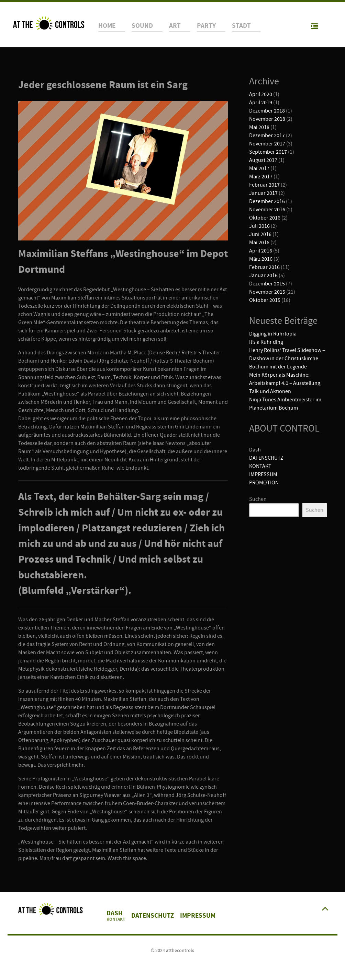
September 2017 (268, 152)
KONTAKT (260, 466)
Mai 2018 (259, 127)
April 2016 (260, 251)
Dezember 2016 (267, 201)
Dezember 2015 (267, 284)
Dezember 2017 (267, 135)
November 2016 (267, 210)
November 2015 (267, 292)
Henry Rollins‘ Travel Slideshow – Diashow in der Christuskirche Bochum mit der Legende (287, 358)
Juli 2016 (259, 226)
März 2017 (260, 177)
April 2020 (260, 94)
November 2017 (267, 144)
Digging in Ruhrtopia (273, 334)
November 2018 (267, 119)
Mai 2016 (259, 242)
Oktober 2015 (264, 300)
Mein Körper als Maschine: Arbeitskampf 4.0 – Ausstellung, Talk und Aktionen (285, 383)
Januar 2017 (263, 193)
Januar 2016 (263, 275)
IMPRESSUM (263, 474)
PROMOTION (264, 483)
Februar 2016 (264, 267)
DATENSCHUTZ (266, 458)
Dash (255, 450)
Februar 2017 (264, 185)
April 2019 (260, 102)
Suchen (258, 499)
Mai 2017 (259, 168)
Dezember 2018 (267, 111)
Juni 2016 (260, 234)
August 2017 (263, 160)
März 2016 (260, 259)
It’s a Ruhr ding (266, 342)
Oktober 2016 (264, 218)
